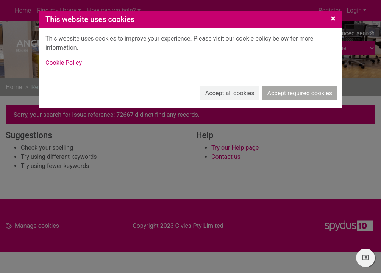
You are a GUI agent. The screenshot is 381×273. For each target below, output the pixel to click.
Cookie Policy (63, 62)
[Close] (333, 18)
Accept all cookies (230, 93)
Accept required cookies (299, 93)
